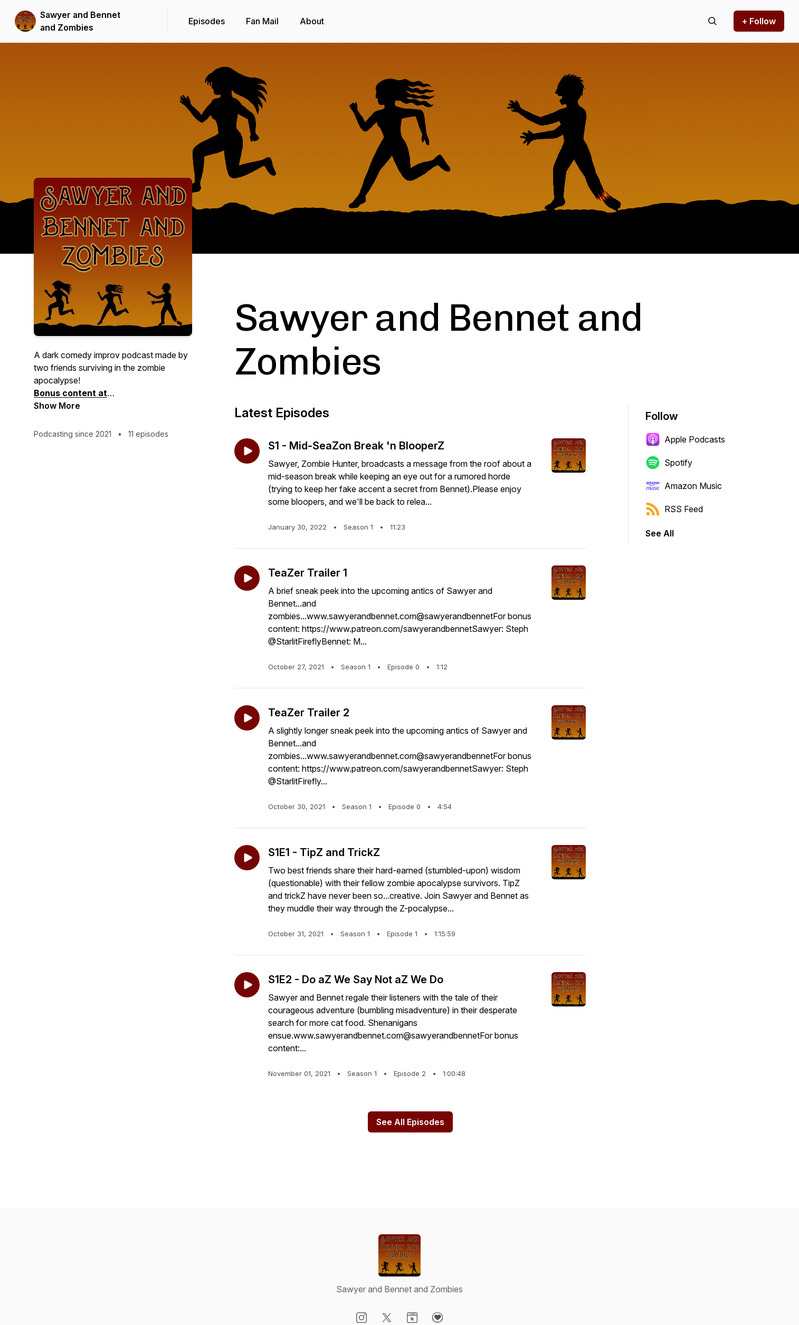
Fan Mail (262, 21)
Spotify (668, 462)
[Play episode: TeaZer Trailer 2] (247, 718)
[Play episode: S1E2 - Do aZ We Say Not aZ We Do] (247, 984)
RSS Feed (674, 509)
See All (659, 533)
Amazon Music (683, 485)
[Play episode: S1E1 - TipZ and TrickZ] (247, 857)
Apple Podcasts (685, 439)
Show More (57, 405)
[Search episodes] (712, 21)
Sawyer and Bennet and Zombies (80, 21)
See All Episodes (410, 1122)
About (312, 21)
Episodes (206, 21)
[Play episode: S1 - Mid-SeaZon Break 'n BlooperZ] (247, 451)
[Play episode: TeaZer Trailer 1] (247, 578)
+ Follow (759, 21)
